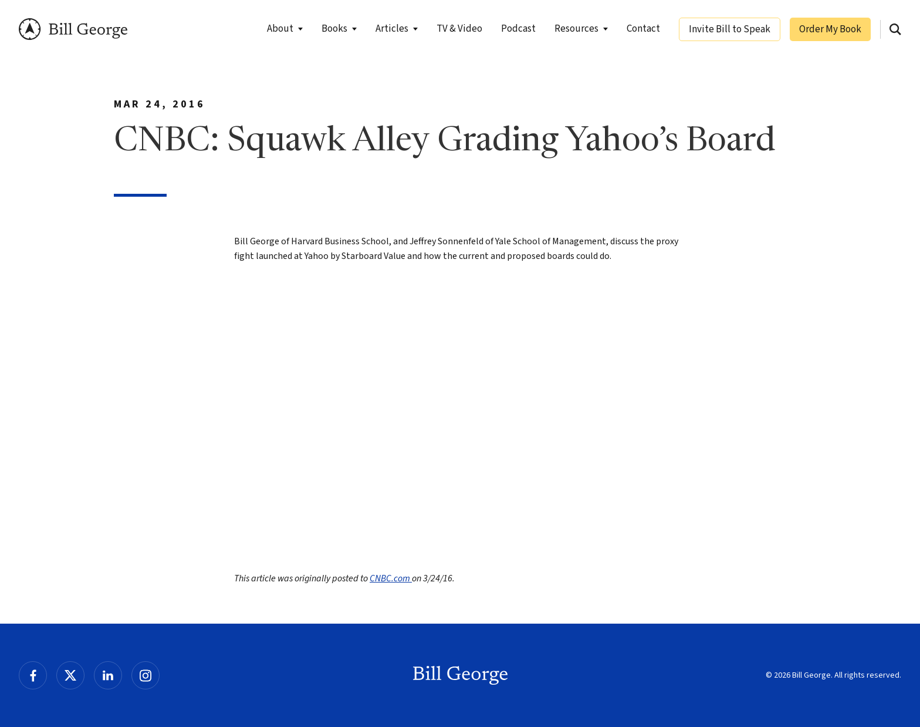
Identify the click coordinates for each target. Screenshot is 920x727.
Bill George (73, 29)
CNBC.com (391, 578)
